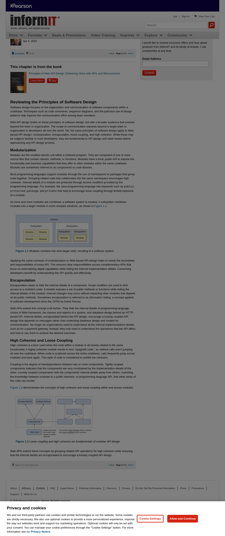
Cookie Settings (150, 518)
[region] (112, 518)
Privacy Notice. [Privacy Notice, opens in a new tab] (41, 531)
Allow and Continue (182, 518)
